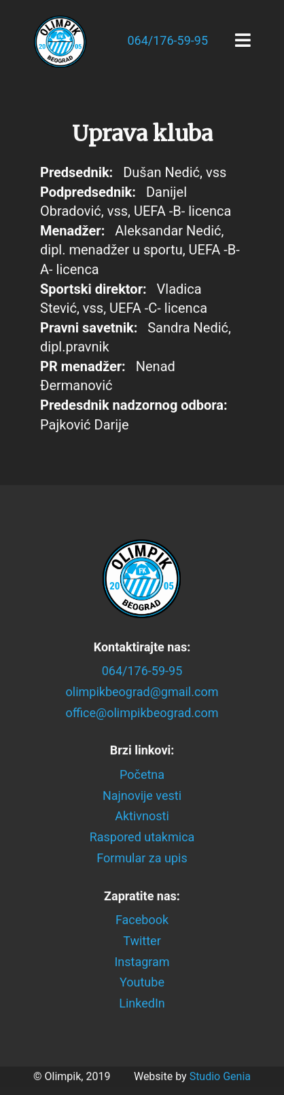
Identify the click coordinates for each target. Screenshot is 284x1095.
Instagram (141, 962)
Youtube (142, 983)
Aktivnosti (142, 816)
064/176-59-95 (167, 40)
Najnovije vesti (142, 795)
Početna (142, 774)
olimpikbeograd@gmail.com (142, 692)
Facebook (142, 920)
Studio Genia (220, 1076)
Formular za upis (141, 858)
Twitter (142, 941)
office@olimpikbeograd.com (141, 713)
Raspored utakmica (142, 837)
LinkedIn (142, 1003)
